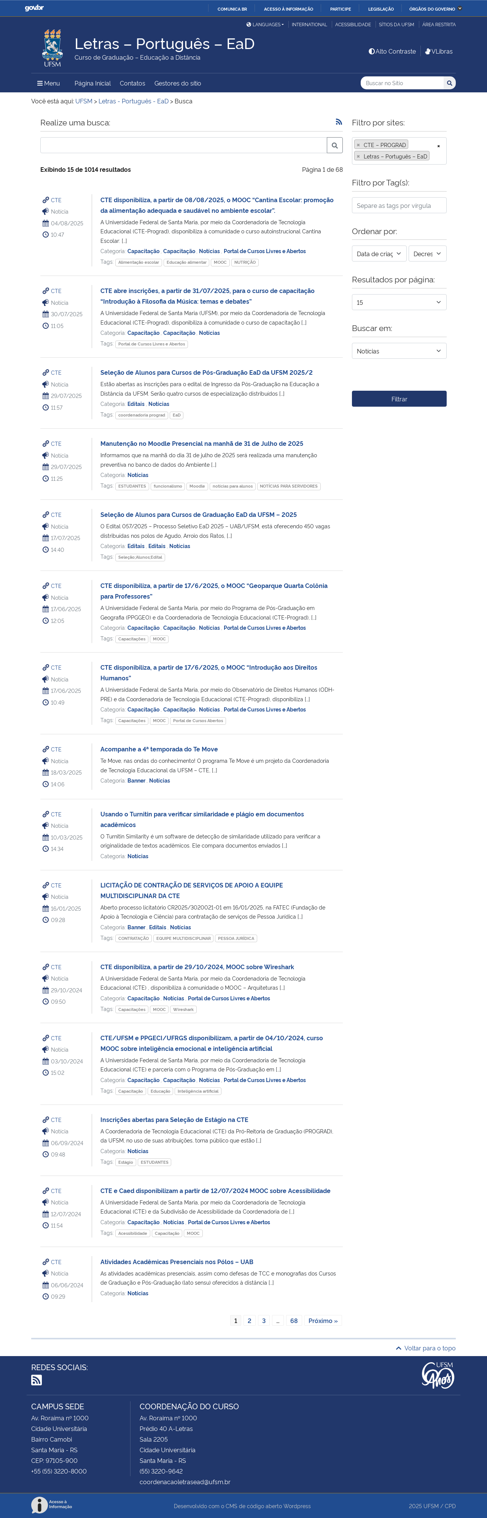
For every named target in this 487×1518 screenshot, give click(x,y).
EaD (177, 415)
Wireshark (183, 1009)
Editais (136, 403)
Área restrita (439, 24)
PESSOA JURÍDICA (236, 938)
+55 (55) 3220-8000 (59, 1471)
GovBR (34, 8)
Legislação (381, 9)
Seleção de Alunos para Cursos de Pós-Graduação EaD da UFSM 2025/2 (206, 372)
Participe (340, 9)
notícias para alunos (233, 486)
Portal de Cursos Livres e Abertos (265, 250)
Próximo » (323, 1320)
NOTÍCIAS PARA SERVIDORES (289, 486)
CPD (450, 1505)
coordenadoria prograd (141, 415)
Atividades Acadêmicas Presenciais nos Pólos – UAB (176, 1261)
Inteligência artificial (198, 1091)
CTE (56, 199)
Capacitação (144, 250)
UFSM (431, 1505)
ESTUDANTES (132, 486)
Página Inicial (93, 83)
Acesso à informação (288, 9)
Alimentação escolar (138, 262)
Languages (263, 24)
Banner (136, 780)
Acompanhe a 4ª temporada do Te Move (159, 749)
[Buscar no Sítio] (402, 83)
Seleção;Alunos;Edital (140, 557)
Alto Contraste (392, 51)
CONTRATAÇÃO (133, 938)
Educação (160, 1091)
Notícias (210, 250)
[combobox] (399, 151)
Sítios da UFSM (396, 24)
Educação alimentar (187, 262)
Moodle (197, 486)
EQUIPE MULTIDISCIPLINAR (183, 938)
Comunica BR (232, 9)
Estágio (125, 1162)
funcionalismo (168, 486)
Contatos (132, 83)
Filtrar (399, 399)
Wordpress (297, 1505)
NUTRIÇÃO (245, 262)
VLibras (438, 51)
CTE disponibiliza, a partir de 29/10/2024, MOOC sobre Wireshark (197, 966)
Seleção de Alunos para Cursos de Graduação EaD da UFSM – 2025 (198, 514)
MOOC (220, 262)
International (309, 24)
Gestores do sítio (177, 83)
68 (294, 1320)
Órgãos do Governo (432, 9)
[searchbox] (433, 156)
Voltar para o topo (426, 1348)
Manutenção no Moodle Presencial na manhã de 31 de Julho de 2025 (201, 443)
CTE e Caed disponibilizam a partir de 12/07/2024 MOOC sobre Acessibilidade (215, 1190)
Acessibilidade (353, 24)
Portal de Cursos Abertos (198, 720)
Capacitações (131, 639)
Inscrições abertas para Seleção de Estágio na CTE (174, 1119)
